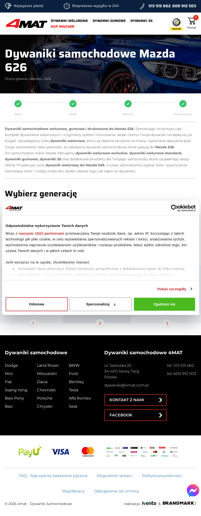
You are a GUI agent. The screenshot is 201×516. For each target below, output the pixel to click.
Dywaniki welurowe (69, 20)
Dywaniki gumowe (109, 20)
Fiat (8, 382)
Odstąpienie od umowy (116, 491)
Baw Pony (14, 398)
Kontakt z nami (127, 400)
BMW (74, 365)
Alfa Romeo (80, 398)
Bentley (76, 382)
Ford (73, 373)
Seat (73, 406)
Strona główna (16, 78)
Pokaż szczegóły (171, 289)
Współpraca (73, 491)
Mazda (36, 78)
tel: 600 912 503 (181, 373)
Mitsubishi (47, 373)
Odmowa (36, 304)
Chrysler (45, 406)
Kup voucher (62, 26)
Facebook (121, 415)
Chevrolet (46, 390)
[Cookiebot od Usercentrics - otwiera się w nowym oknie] (174, 208)
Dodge (11, 365)
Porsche (44, 398)
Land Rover (48, 365)
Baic (9, 406)
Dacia (42, 382)
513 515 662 (160, 6)
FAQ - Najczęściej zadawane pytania (53, 475)
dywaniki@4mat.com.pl (126, 385)
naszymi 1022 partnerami (41, 233)
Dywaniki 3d (141, 20)
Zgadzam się (164, 304)
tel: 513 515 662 (180, 365)
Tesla (73, 390)
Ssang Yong (16, 390)
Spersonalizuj (100, 304)
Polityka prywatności (162, 475)
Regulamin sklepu (114, 475)
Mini (9, 373)
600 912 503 (184, 6)
